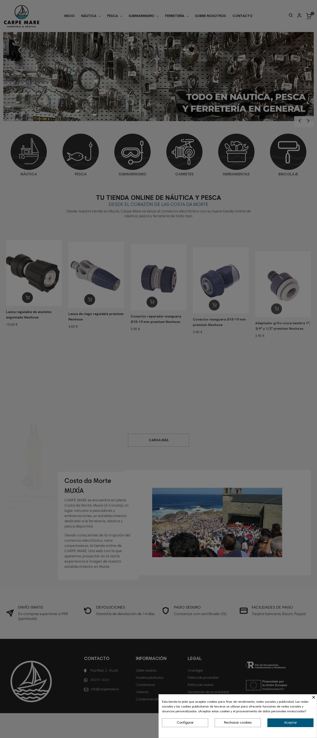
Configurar (185, 722)
